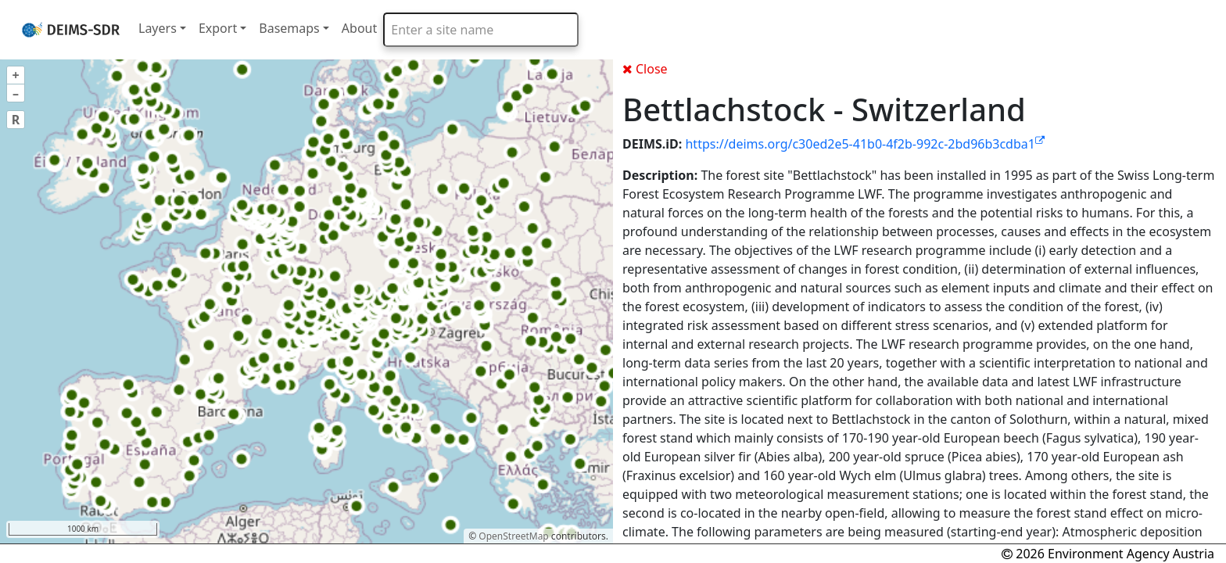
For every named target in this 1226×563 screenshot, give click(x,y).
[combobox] (481, 30)
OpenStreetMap (513, 536)
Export (218, 28)
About (359, 28)
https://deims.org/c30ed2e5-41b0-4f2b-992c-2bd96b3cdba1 (864, 143)
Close (645, 68)
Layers (157, 28)
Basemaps (289, 28)
